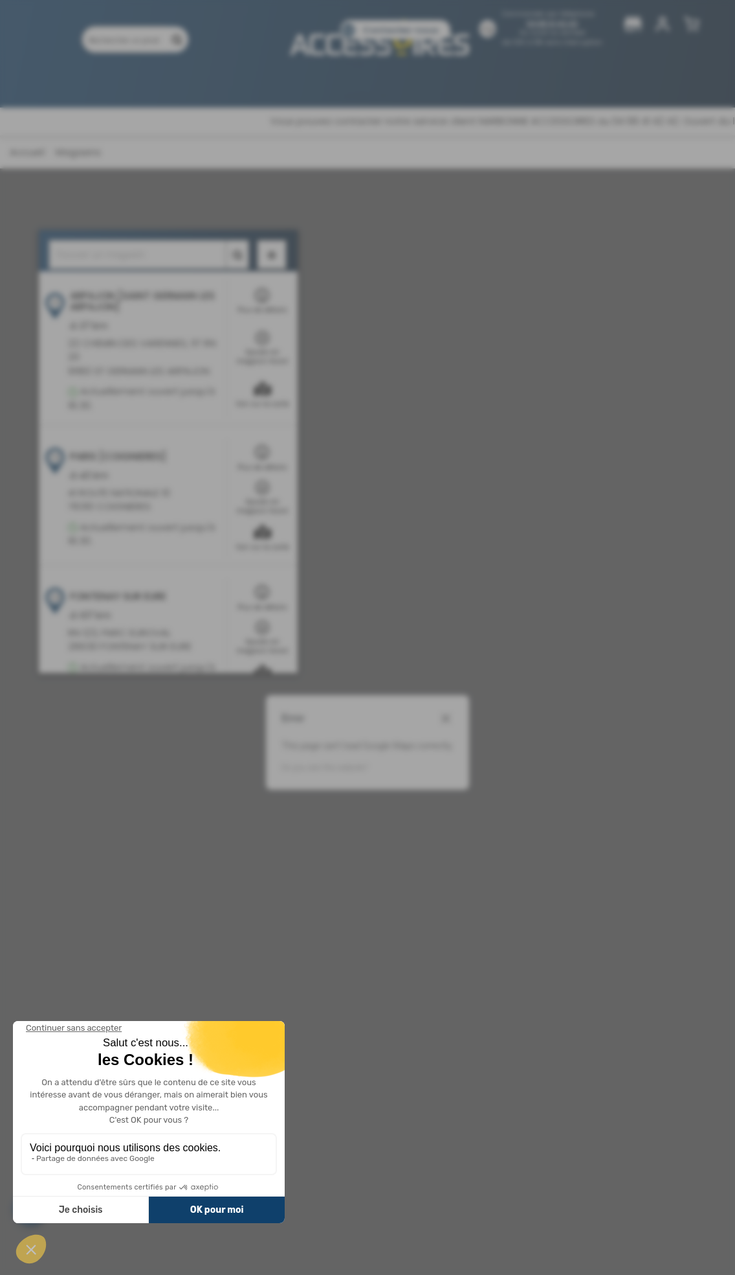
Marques (241, 82)
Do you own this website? (324, 767)
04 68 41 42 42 (552, 24)
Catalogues (391, 82)
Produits (109, 82)
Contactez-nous (400, 30)
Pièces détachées (515, 82)
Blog (447, 82)
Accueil (27, 152)
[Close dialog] (446, 718)
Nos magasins (311, 82)
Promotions (175, 82)
